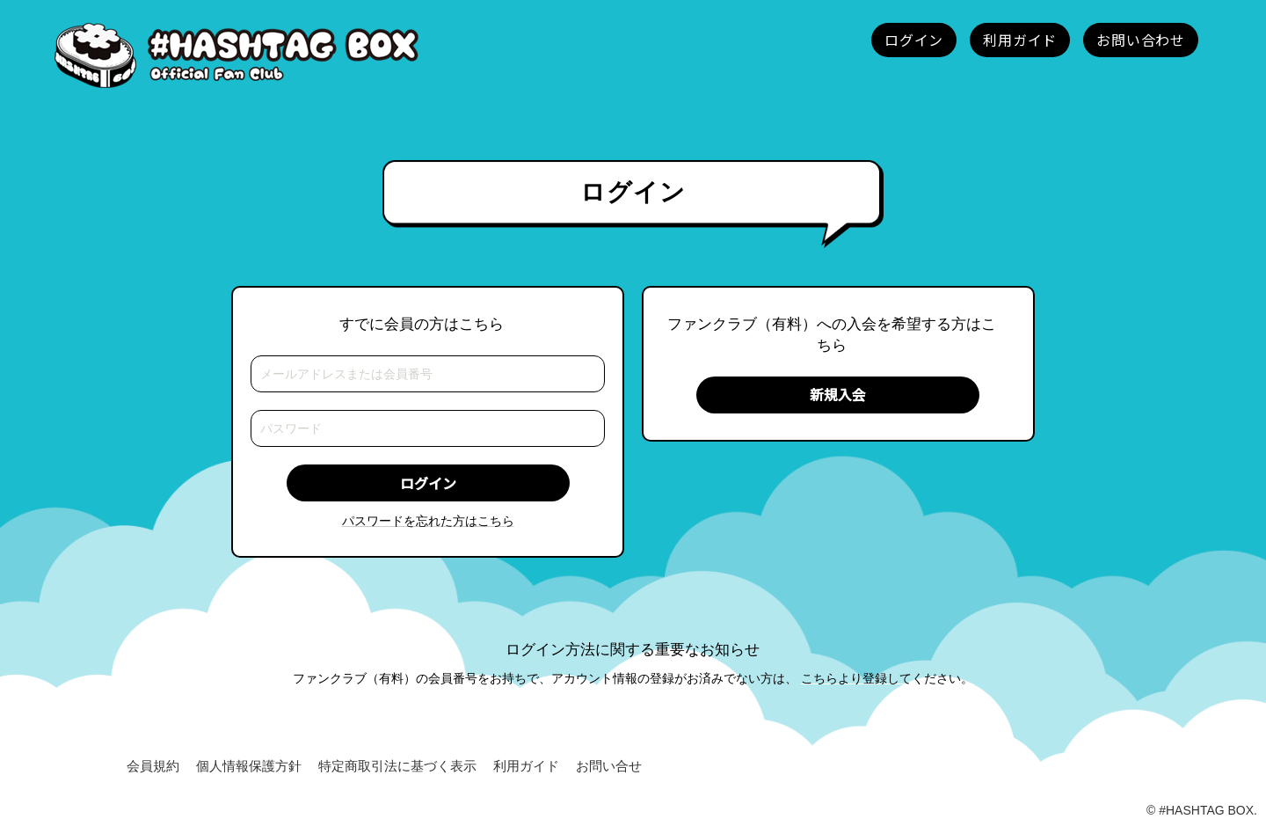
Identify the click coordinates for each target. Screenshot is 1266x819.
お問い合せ (609, 765)
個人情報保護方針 (249, 765)
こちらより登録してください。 (887, 678)
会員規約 (153, 765)
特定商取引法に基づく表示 (397, 765)
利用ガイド (526, 765)
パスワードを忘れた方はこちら (428, 521)
